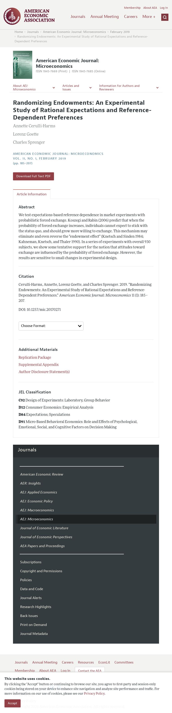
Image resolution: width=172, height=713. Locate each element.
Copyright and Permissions (41, 571)
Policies (26, 580)
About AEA (150, 8)
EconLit (104, 662)
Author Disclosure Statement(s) (44, 372)
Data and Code (31, 589)
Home (19, 32)
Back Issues (29, 616)
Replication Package (35, 358)
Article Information (32, 194)
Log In (164, 8)
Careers (131, 16)
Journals (78, 16)
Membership (132, 8)
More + (148, 16)
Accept (12, 703)
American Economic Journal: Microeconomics (74, 32)
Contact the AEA (89, 671)
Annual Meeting (104, 16)
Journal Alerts (31, 598)
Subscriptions (30, 562)
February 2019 (120, 32)
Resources (86, 662)
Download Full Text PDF (33, 176)
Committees (123, 662)
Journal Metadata (34, 634)
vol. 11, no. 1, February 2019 (39, 158)
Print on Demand (33, 625)
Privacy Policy (94, 694)
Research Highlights (35, 607)
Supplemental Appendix (39, 365)
